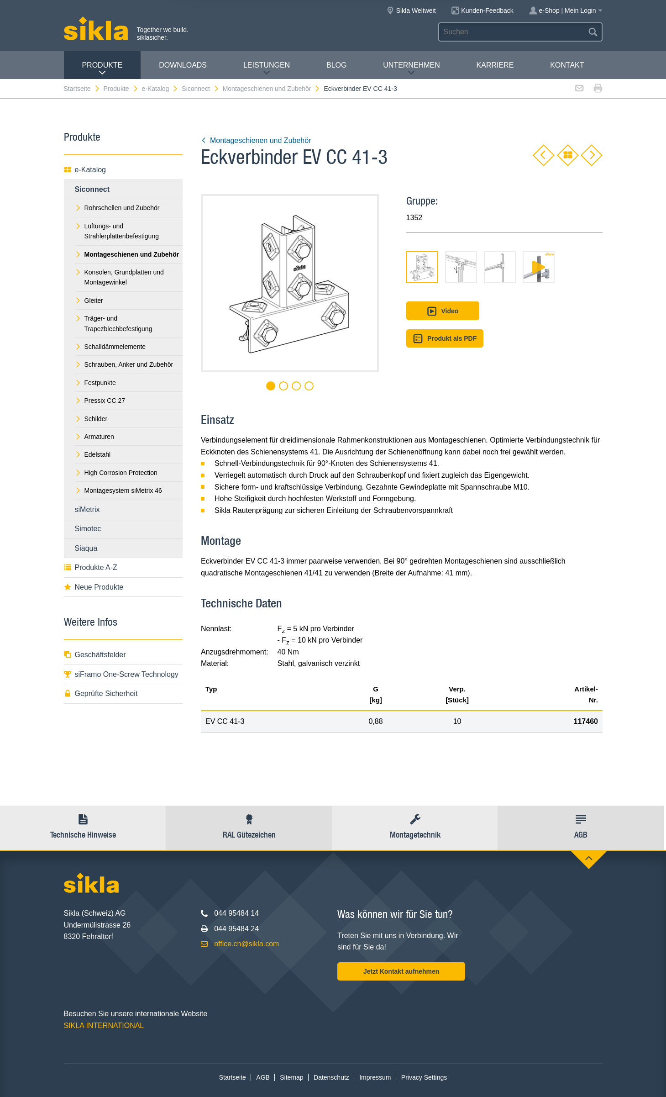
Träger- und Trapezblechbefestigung (113, 323)
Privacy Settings (424, 1077)
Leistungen (266, 68)
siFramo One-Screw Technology (121, 674)
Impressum (375, 1077)
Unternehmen (411, 68)
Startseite (82, 88)
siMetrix (87, 509)
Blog (336, 65)
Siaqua (86, 548)
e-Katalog (160, 88)
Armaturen (94, 436)
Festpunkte (95, 382)
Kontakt (567, 65)
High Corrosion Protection (116, 472)
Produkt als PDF (445, 338)
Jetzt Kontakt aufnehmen (401, 971)
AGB (263, 1077)
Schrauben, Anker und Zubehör (124, 364)
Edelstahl (93, 454)
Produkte (102, 68)
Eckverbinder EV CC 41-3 (360, 88)
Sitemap (291, 1077)
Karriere (495, 65)
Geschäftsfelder (95, 655)
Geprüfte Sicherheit (101, 693)
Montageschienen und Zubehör (272, 88)
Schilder (91, 418)
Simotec (88, 529)
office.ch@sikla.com (246, 944)
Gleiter (89, 300)
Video (442, 311)
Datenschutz (331, 1077)
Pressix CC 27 (100, 400)
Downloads (183, 65)
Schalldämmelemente (110, 346)
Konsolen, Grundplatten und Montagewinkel (119, 277)
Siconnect (200, 88)
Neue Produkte (94, 587)
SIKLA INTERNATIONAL (104, 1025)
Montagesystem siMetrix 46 (118, 490)
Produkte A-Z (90, 567)
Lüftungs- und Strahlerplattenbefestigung (117, 231)
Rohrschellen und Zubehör (117, 207)
